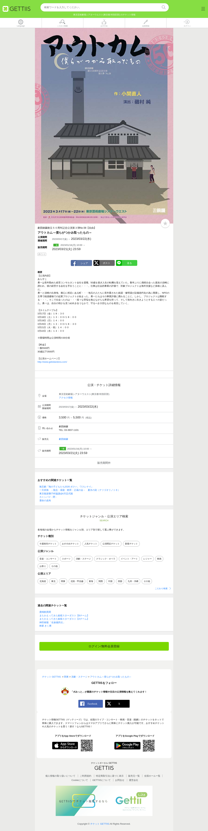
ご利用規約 (85, 776)
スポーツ (66, 559)
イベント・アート (129, 559)
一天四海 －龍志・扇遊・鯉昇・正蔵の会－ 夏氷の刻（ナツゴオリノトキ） (79, 490)
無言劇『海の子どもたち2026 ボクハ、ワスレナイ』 (66, 486)
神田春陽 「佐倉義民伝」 (52, 622)
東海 (91, 581)
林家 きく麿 (45, 625)
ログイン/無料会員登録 (104, 646)
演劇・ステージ (83, 559)
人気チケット (90, 543)
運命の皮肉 (45, 500)
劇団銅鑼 (63, 439)
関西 (101, 581)
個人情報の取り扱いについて (60, 776)
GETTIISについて (101, 780)
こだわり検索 (161, 588)
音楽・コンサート (48, 559)
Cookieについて (79, 780)
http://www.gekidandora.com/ (52, 362)
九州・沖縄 (133, 581)
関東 (63, 581)
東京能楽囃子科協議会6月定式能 (56, 493)
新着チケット (131, 543)
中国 (110, 581)
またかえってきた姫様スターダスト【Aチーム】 (64, 619)
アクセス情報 (66, 397)
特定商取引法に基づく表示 (110, 776)
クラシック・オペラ (105, 559)
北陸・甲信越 (77, 581)
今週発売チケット (48, 543)
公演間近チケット (111, 543)
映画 (159, 559)
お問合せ (119, 780)
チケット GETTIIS (99, 824)
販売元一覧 (134, 776)
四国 (120, 581)
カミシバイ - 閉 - (48, 497)
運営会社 (133, 780)
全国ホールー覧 (152, 776)
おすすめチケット (70, 543)
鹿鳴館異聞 (45, 612)
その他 (54, 566)
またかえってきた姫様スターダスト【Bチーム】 (64, 615)
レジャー (147, 559)
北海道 (43, 581)
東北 (53, 581)
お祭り (43, 566)
